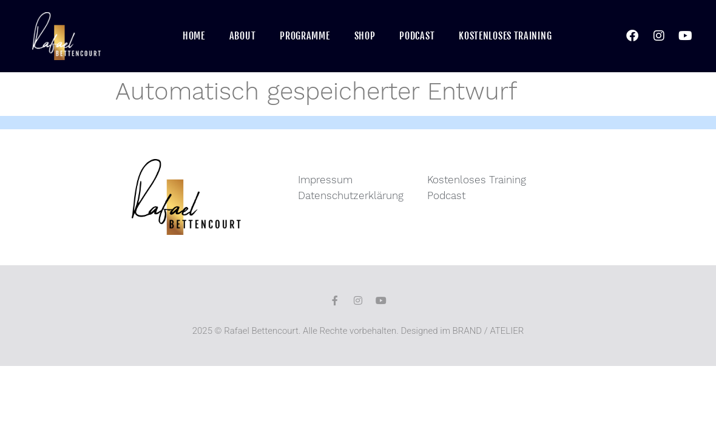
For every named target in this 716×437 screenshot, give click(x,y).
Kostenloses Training (505, 36)
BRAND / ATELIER (488, 330)
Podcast (416, 36)
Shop (365, 36)
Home (194, 36)
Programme (304, 36)
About (242, 36)
